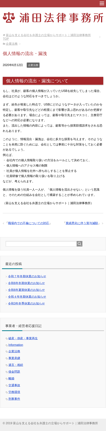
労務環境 (14, 392)
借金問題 (14, 371)
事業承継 (14, 358)
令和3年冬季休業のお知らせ (26, 303)
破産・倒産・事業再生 (23, 338)
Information (15, 344)
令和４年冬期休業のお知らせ (27, 296)
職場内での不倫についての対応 (28, 223)
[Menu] (102, 3)
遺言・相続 (15, 364)
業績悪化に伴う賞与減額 (82, 223)
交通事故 (14, 385)
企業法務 (33, 65)
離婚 (11, 378)
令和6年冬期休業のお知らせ (26, 283)
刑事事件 (14, 398)
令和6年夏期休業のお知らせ (26, 289)
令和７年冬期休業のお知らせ (27, 276)
